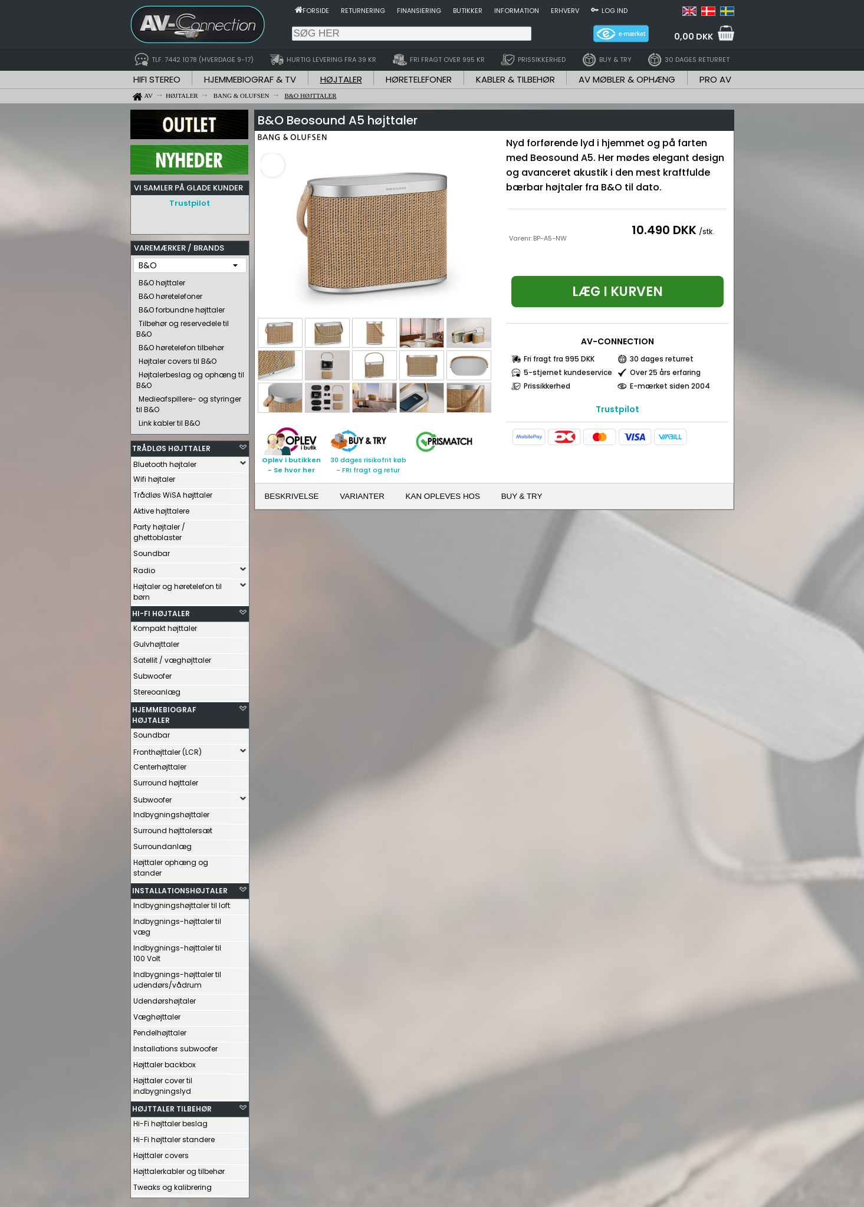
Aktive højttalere (161, 508)
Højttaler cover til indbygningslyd (162, 1083)
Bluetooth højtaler (164, 461)
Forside (316, 10)
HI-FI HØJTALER (161, 611)
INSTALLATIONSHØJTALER (180, 888)
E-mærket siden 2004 (670, 386)
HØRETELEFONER (419, 79)
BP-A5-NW (550, 238)
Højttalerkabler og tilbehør (179, 1168)
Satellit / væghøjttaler (172, 657)
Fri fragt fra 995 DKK (559, 359)
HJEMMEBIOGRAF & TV (250, 79)
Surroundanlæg (162, 843)
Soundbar (151, 550)
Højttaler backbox (164, 1062)
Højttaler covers (161, 1152)
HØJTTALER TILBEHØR (172, 1106)
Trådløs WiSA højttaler (172, 492)
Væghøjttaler (156, 1014)
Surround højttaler (165, 780)
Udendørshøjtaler (164, 998)
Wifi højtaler (154, 476)
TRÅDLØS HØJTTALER (171, 445)
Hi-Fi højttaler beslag (170, 1121)
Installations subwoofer (175, 1046)
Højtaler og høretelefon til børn (177, 588)
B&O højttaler (162, 280)
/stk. (707, 231)
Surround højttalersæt (172, 828)
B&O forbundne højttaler (182, 307)
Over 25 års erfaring (665, 372)
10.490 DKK (664, 230)
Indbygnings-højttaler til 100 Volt (177, 950)
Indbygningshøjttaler (171, 812)
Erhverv (565, 10)
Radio (144, 568)
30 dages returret (662, 359)
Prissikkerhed (547, 386)
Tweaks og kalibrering (172, 1184)
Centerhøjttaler (159, 764)
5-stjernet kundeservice (568, 372)
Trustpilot (189, 203)
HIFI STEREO (156, 79)
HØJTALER (341, 79)
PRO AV (715, 79)
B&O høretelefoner (170, 293)
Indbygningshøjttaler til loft (181, 902)
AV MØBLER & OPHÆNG (627, 79)
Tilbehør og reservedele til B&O (182, 325)
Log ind (615, 10)
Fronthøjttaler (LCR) (167, 749)
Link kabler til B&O (169, 420)
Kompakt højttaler (165, 625)
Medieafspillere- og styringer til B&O (188, 401)
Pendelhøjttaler (159, 1030)
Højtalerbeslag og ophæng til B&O (190, 377)
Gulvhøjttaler (156, 641)
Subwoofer (152, 673)
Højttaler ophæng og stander (170, 864)
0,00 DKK (693, 36)
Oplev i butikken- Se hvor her (291, 465)
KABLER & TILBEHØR (515, 79)
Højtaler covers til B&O (177, 358)
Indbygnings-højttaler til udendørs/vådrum (177, 976)
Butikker (467, 10)
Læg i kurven (617, 291)
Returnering (363, 10)
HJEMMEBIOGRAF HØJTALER (164, 712)
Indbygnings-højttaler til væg (177, 923)
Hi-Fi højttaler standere (174, 1137)
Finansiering (419, 10)
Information (516, 10)
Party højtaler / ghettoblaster (159, 529)
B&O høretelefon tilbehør (181, 345)
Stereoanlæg (156, 689)
